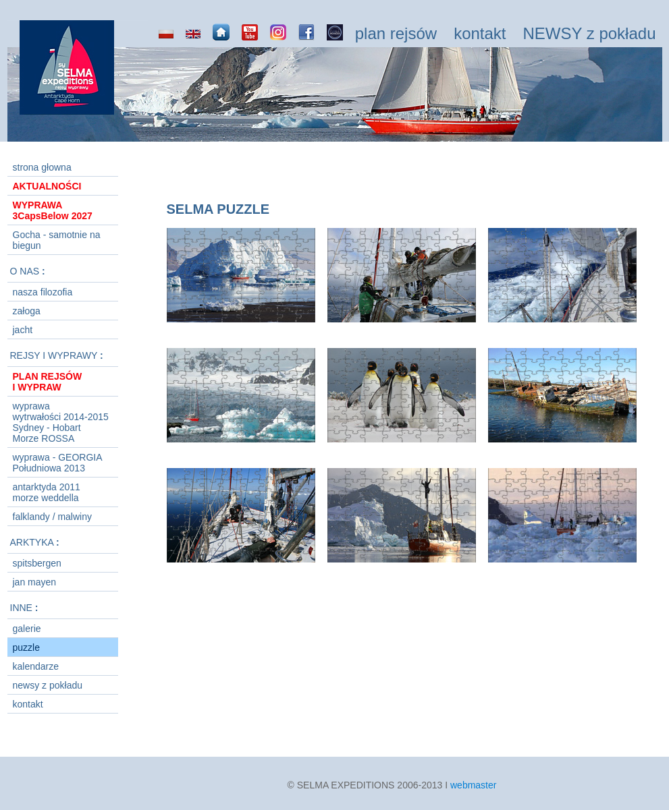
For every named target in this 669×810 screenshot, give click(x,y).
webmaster (473, 785)
